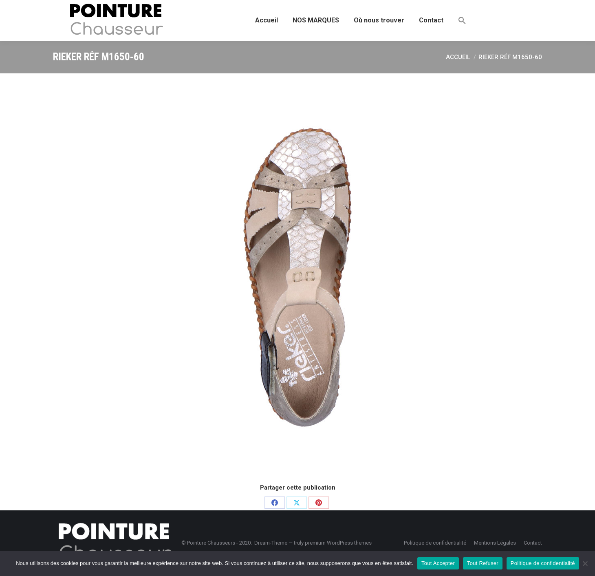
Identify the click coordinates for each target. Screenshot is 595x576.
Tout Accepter (438, 563)
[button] (462, 20)
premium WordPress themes (338, 543)
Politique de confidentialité (543, 563)
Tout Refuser (482, 563)
